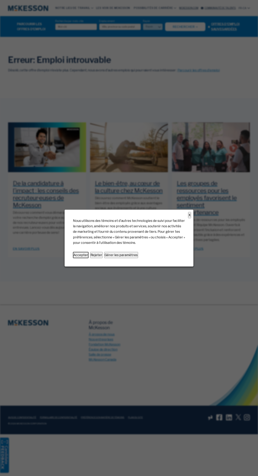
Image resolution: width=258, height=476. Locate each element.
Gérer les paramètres (121, 255)
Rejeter (96, 255)
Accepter (80, 255)
